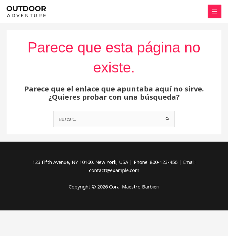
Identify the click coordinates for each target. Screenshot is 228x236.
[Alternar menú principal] (214, 11)
